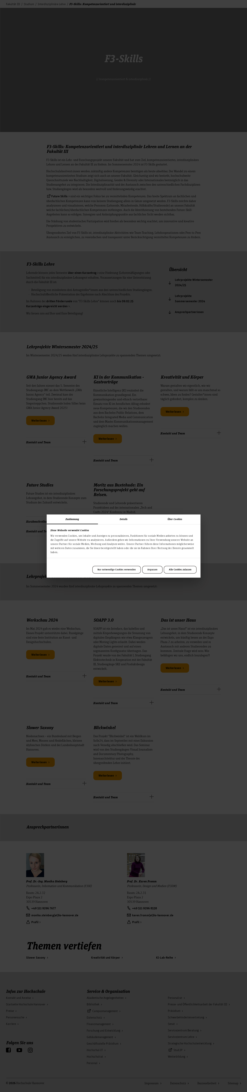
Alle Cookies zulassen (180, 569)
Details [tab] (123, 519)
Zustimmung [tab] (72, 519)
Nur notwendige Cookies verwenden (116, 569)
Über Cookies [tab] (175, 519)
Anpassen (152, 569)
